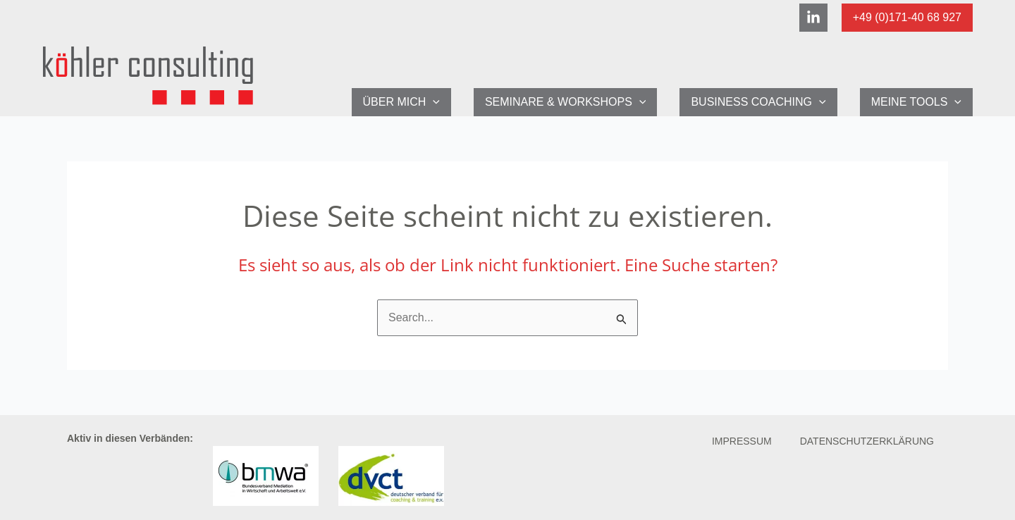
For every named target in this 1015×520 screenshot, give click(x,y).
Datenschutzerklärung (867, 441)
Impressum (742, 441)
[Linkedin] (813, 18)
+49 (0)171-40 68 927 (907, 17)
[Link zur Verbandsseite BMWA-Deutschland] (266, 475)
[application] (433, 102)
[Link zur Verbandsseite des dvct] (391, 475)
